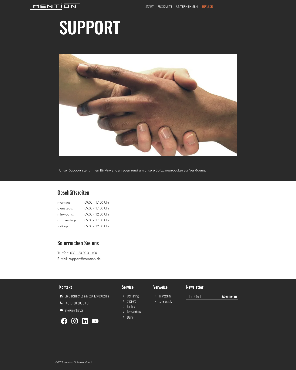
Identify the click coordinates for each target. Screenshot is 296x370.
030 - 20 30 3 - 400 (83, 253)
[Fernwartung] (132, 311)
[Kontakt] (132, 306)
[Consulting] (132, 296)
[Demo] (132, 317)
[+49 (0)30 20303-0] (90, 303)
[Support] (132, 301)
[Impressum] (163, 296)
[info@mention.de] (90, 310)
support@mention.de (85, 259)
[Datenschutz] (163, 301)
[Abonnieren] (229, 296)
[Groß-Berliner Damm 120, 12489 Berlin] (90, 296)
